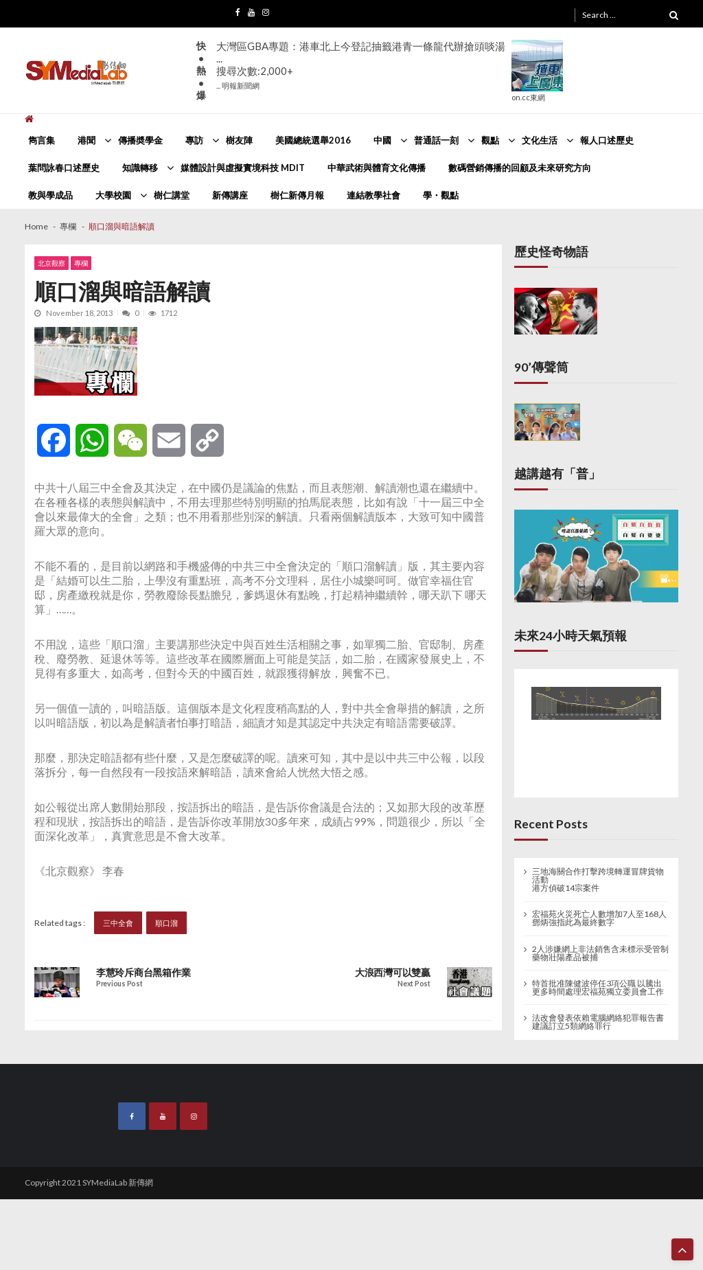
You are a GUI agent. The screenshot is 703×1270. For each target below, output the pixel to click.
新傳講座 (230, 195)
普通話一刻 (436, 140)
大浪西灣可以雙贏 (392, 972)
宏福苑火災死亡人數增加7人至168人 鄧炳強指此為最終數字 (599, 918)
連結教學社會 (373, 195)
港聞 (86, 140)
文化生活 (539, 140)
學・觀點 (441, 195)
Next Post (413, 984)
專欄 (81, 263)
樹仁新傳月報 (297, 195)
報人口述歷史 (607, 140)
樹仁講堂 (171, 195)
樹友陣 (239, 140)
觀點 (490, 140)
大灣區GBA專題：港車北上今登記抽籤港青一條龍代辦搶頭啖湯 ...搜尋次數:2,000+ (360, 65)
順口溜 (166, 922)
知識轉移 (140, 167)
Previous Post (119, 984)
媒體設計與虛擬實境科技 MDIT (243, 167)
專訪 (194, 140)
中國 (382, 140)
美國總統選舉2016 (313, 140)
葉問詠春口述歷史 (64, 167)
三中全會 (118, 922)
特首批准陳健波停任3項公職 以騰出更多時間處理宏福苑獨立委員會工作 (598, 987)
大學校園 (113, 195)
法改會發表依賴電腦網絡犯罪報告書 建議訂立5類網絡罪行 (598, 1022)
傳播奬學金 (140, 140)
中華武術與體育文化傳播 (376, 167)
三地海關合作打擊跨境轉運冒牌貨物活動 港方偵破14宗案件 (598, 880)
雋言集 (41, 140)
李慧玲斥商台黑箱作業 (143, 972)
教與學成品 (50, 195)
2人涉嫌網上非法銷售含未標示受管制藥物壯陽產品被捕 (600, 953)
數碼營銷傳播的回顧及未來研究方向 (519, 167)
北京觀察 (51, 263)
